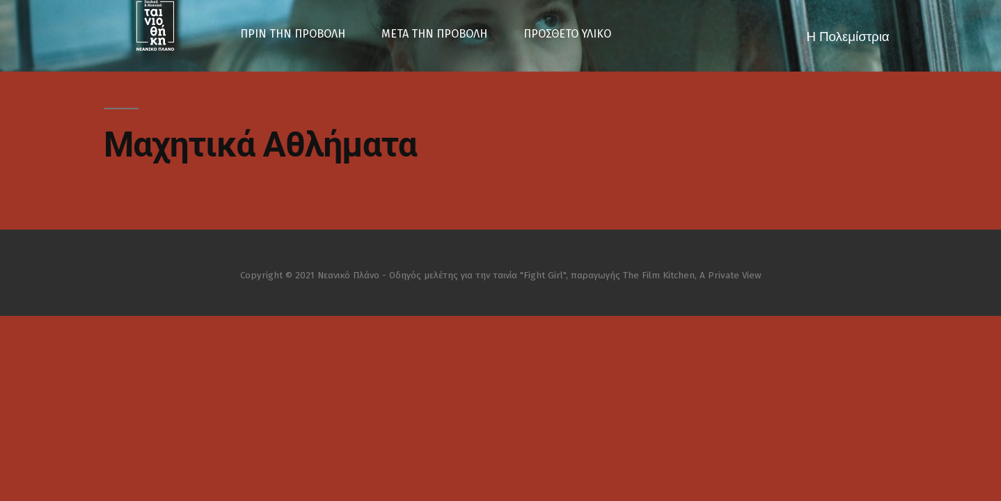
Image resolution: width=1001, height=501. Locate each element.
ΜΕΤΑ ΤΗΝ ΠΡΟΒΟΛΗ (434, 33)
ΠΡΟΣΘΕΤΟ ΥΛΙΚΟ (567, 33)
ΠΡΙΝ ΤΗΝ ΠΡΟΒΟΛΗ (292, 33)
